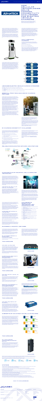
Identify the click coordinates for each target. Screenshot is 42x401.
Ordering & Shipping (27, 393)
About (17, 394)
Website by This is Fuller (3, 398)
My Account (26, 391)
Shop (17, 391)
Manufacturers (18, 393)
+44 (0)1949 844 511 (36, 395)
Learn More (30, 251)
